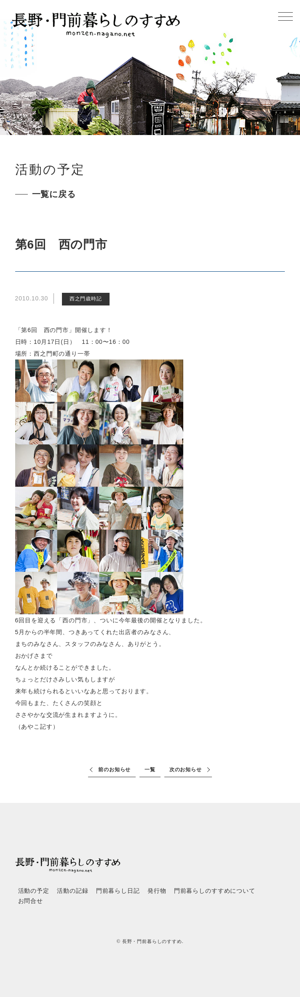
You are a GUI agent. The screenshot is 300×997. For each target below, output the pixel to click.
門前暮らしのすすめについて (214, 891)
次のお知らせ (185, 770)
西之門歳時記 (86, 299)
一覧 (150, 770)
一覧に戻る (54, 194)
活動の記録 (72, 891)
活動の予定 (33, 891)
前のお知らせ (114, 770)
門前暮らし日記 (118, 891)
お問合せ (30, 901)
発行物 (156, 891)
